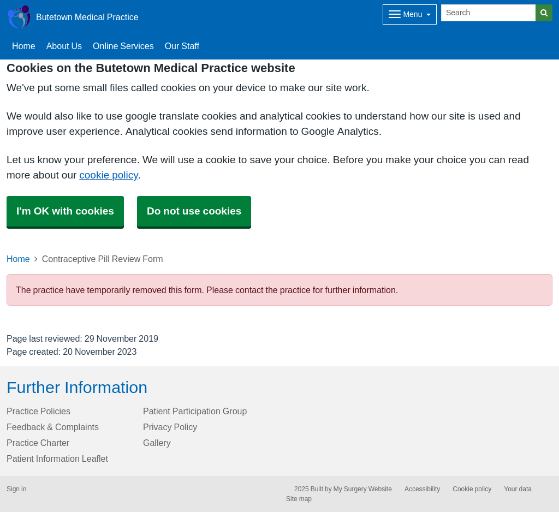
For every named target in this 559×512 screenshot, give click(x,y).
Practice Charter (38, 442)
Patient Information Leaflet (57, 458)
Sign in (16, 489)
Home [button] (23, 45)
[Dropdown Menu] (410, 14)
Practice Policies (38, 411)
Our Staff (182, 45)
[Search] (488, 12)
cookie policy (108, 175)
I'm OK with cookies (65, 211)
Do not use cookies (194, 211)
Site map (299, 499)
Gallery (157, 442)
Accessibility (422, 489)
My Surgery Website (363, 489)
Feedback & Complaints (53, 426)
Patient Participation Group (195, 411)
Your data (518, 489)
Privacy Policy (170, 426)
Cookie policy (472, 489)
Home (18, 258)
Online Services (123, 45)
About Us (64, 45)
